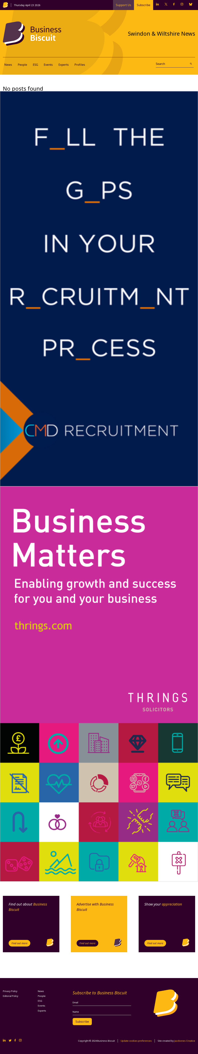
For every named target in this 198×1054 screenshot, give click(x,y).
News (8, 65)
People (22, 65)
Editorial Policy (10, 996)
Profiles (79, 65)
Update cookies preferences (136, 1040)
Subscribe (143, 5)
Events (48, 65)
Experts (63, 65)
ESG (35, 65)
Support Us (123, 5)
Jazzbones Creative (184, 1040)
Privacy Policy (10, 991)
